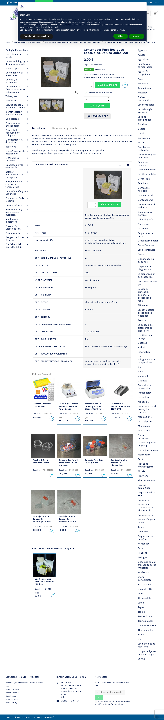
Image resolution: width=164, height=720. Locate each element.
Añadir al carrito (107, 85)
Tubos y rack (12, 96)
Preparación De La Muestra (15, 199)
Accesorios (143, 543)
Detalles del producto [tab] (65, 128)
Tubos (141, 527)
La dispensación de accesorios (146, 275)
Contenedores (145, 199)
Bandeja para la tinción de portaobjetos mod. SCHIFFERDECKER (68, 520)
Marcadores (144, 454)
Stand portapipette (144, 578)
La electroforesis (14, 205)
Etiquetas (143, 305)
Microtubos (144, 430)
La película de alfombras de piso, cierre (145, 327)
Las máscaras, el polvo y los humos (147, 409)
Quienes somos (12, 689)
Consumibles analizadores (13, 124)
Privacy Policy (12, 699)
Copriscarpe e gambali (145, 213)
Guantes (142, 380)
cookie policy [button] (95, 22)
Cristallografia (13, 233)
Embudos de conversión (144, 387)
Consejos (143, 531)
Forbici (141, 347)
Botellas (142, 124)
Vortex (141, 658)
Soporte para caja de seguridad (94, 461)
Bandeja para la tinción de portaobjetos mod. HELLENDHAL (42, 520)
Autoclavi (143, 92)
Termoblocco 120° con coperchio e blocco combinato (94, 406)
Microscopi (144, 425)
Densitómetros (146, 245)
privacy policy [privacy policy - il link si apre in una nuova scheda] (97, 19)
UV (139, 639)
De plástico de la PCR (147, 494)
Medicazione (145, 416)
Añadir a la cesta (109, 204)
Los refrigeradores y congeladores (146, 359)
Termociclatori (146, 620)
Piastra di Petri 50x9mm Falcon (41, 461)
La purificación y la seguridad (16, 192)
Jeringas (142, 557)
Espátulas (143, 572)
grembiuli (143, 376)
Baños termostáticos (145, 99)
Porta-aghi (144, 500)
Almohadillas (145, 598)
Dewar (141, 254)
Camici (142, 133)
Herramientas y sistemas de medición (14, 212)
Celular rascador (147, 169)
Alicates (142, 471)
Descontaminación (148, 240)
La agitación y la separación (14, 166)
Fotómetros (144, 351)
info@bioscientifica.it (70, 701)
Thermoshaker (146, 630)
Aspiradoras (144, 88)
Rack (140, 548)
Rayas (141, 593)
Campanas (144, 137)
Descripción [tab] (39, 128)
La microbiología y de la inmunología (15, 63)
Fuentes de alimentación (145, 65)
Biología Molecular (16, 50)
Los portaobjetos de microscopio (147, 653)
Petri (140, 459)
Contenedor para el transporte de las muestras (68, 463)
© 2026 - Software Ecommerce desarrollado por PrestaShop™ (30, 717)
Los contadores (146, 104)
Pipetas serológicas (144, 486)
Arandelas (143, 401)
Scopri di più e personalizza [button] (36, 36)
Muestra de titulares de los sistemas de (146, 507)
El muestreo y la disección (14, 141)
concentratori (145, 195)
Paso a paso (144, 584)
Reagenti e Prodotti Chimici (16, 238)
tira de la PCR (145, 589)
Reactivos (11, 146)
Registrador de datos (146, 235)
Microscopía (12, 68)
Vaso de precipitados (144, 118)
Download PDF (97, 116)
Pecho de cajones (143, 164)
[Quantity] (95, 99)
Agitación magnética (144, 73)
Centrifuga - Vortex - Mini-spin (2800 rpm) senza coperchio (68, 407)
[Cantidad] (87, 85)
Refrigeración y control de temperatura (14, 184)
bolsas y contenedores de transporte (14, 174)
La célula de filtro (147, 174)
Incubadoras (145, 392)
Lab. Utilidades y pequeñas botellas (15, 106)
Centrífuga (144, 178)
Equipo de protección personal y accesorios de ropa (145, 294)
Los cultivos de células (13, 56)
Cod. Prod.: (37, 413)
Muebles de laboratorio (12, 220)
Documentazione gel (147, 283)
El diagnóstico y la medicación (15, 152)
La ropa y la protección (11, 81)
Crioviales (143, 224)
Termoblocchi (145, 616)
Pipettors (143, 475)
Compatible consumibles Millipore (13, 133)
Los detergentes (146, 249)
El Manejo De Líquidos (12, 159)
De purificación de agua (146, 538)
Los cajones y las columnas (147, 156)
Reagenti (143, 552)
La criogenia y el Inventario (14, 74)
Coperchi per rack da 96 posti (42, 405)
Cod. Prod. (89, 69)
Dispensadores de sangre (146, 260)
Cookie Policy (11, 703)
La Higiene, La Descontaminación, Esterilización (16, 89)
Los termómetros (147, 625)
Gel (139, 366)
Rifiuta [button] (121, 36)
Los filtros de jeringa (145, 337)
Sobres (141, 128)
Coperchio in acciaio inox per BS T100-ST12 (120, 406)
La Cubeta (143, 228)
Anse (140, 78)
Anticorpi (143, 83)
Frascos (142, 320)
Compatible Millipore (144, 189)
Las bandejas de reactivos (146, 645)
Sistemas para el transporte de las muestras (147, 564)
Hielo (140, 371)
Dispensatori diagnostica (145, 268)
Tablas (141, 611)
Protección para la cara (146, 521)
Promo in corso (36, 683)
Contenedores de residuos (147, 206)
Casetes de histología (144, 149)
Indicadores (144, 397)
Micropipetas (145, 421)
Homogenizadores (148, 450)
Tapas (141, 607)
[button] (143, 6)
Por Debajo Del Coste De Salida (14, 245)
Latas (141, 602)
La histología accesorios (145, 111)
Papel (141, 142)
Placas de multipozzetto (146, 465)
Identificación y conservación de (14, 113)
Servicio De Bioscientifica (13, 227)
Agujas (141, 54)
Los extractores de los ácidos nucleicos (146, 312)
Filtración (11, 100)
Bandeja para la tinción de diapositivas (119, 463)
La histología (13, 118)
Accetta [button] (136, 36)
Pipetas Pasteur (146, 480)
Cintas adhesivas (143, 437)
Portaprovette (145, 515)
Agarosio (142, 50)
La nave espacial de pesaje (147, 444)
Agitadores (144, 59)
